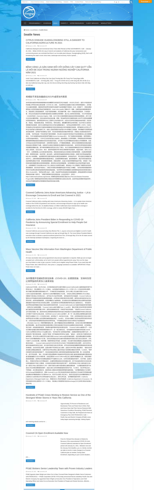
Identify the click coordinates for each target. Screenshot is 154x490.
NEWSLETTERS (106, 23)
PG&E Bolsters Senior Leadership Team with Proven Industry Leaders (59, 468)
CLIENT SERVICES (92, 23)
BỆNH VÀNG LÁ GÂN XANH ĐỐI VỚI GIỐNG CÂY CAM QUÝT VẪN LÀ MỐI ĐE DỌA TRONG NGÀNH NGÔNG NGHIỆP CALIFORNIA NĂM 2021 (59, 70)
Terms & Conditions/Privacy (93, 2)
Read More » (30, 59)
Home (26, 30)
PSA (71, 2)
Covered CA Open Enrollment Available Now (47, 433)
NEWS (55, 23)
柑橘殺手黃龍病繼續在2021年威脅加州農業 (46, 96)
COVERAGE (47, 23)
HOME (25, 23)
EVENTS (63, 23)
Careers (66, 2)
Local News (34, 30)
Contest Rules (79, 2)
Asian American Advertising (53, 2)
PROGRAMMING (34, 23)
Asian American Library (37, 2)
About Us (24, 2)
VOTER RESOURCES (77, 23)
